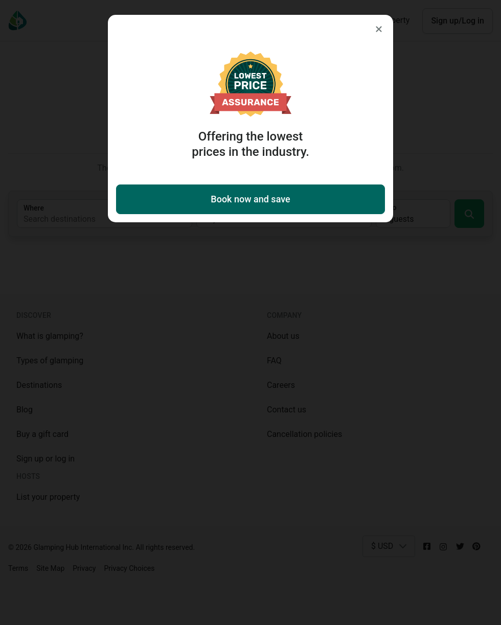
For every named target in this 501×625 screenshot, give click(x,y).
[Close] (379, 29)
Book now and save (250, 199)
